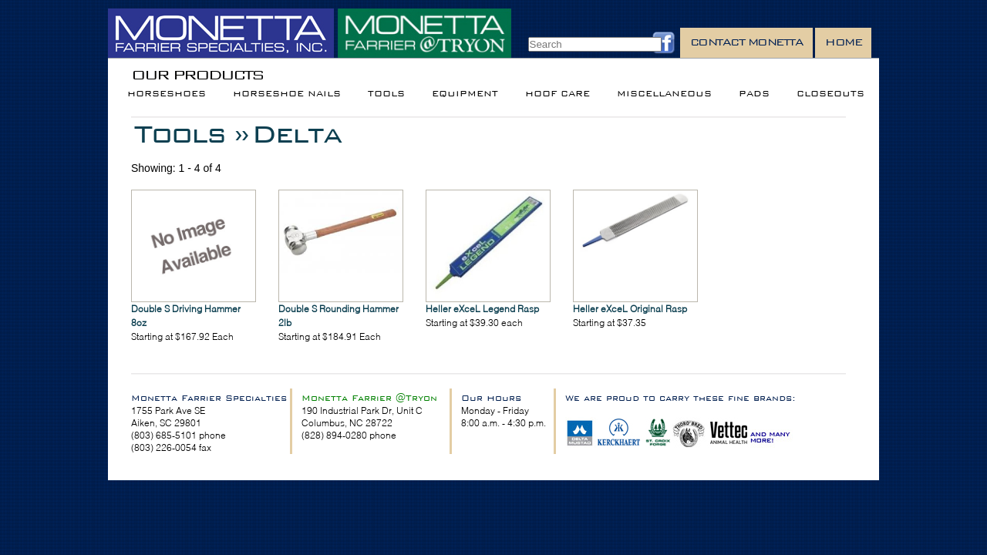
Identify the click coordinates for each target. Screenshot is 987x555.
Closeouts (830, 94)
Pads (754, 94)
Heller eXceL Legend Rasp (482, 308)
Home (843, 42)
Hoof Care (557, 94)
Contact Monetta (746, 42)
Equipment (465, 94)
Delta (296, 133)
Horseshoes (166, 94)
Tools (386, 94)
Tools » (191, 133)
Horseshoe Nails (287, 94)
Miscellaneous (664, 94)
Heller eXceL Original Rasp (630, 308)
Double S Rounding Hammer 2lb (338, 315)
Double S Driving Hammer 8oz (186, 315)
